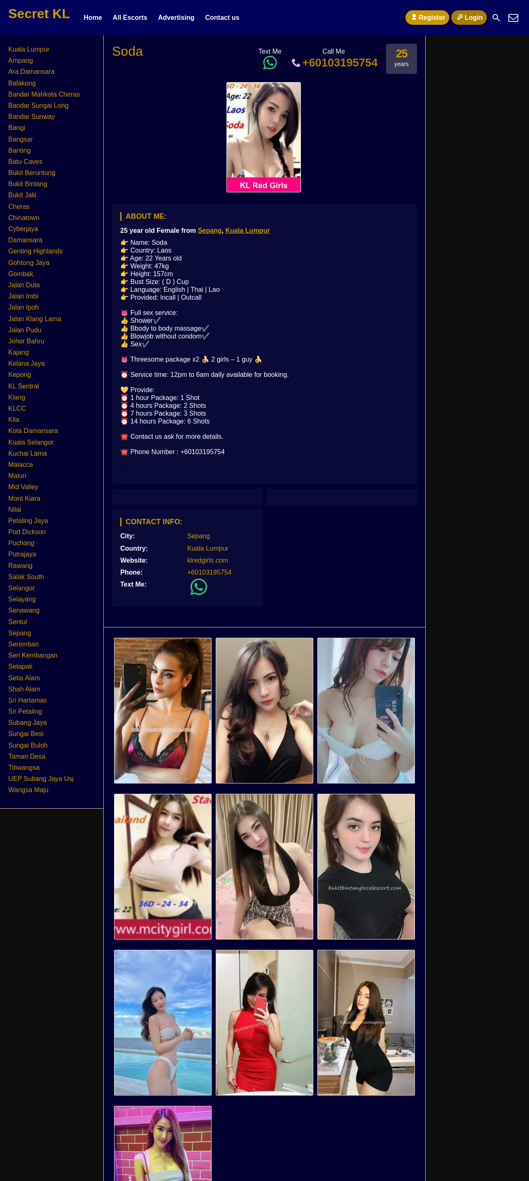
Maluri (17, 475)
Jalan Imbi (23, 296)
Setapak (20, 666)
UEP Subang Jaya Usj (41, 778)
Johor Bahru (26, 341)
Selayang (22, 599)
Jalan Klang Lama (34, 318)
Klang (16, 397)
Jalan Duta (24, 285)
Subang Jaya (27, 722)
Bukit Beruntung (31, 172)
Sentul (17, 621)
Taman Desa (26, 756)
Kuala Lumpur (247, 230)
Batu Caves (25, 161)
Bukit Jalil (22, 195)
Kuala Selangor (30, 442)
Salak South (26, 576)
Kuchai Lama (27, 453)
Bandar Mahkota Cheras (44, 94)
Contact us (222, 17)
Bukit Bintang (27, 183)
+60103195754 (334, 62)
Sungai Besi (25, 733)
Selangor (21, 588)
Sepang (210, 230)
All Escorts (130, 17)
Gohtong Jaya (29, 262)
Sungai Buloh (28, 745)
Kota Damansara (33, 430)
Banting (19, 150)
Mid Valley (23, 486)
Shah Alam (24, 689)
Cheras (19, 206)
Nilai (14, 509)
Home (92, 17)
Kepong (19, 374)
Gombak (20, 273)
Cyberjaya (23, 228)
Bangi (16, 127)
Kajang (18, 352)
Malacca (20, 464)
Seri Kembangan (32, 655)
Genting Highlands (35, 251)
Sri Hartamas (27, 700)
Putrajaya (22, 554)
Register (427, 17)
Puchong (21, 543)
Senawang (24, 610)
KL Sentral (23, 386)
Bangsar (20, 139)
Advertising (176, 17)
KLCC (17, 408)
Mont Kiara (24, 498)
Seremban (23, 644)
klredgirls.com (207, 560)
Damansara (25, 240)
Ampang (20, 60)
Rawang (20, 565)
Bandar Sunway (31, 116)
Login (469, 17)
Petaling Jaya (28, 520)
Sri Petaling (25, 711)
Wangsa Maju (28, 789)
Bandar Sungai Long (38, 105)
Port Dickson (27, 531)
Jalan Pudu (24, 330)
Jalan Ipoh (23, 307)
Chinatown (24, 217)
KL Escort (135, 465)
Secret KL (39, 13)
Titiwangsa (24, 767)
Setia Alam (24, 678)
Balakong (22, 83)
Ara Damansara (31, 71)
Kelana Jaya (26, 363)
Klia (13, 419)
